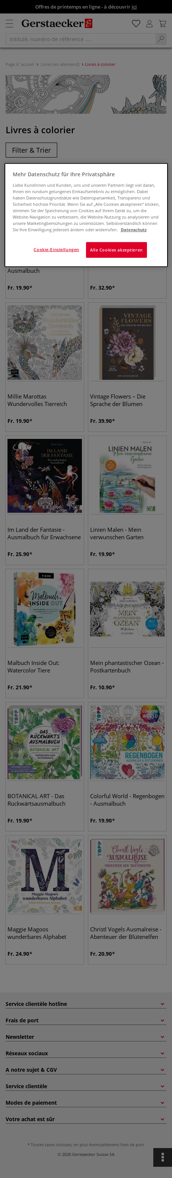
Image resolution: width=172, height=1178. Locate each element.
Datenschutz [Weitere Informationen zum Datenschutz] (134, 229)
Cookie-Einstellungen (56, 249)
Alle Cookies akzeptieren (116, 250)
